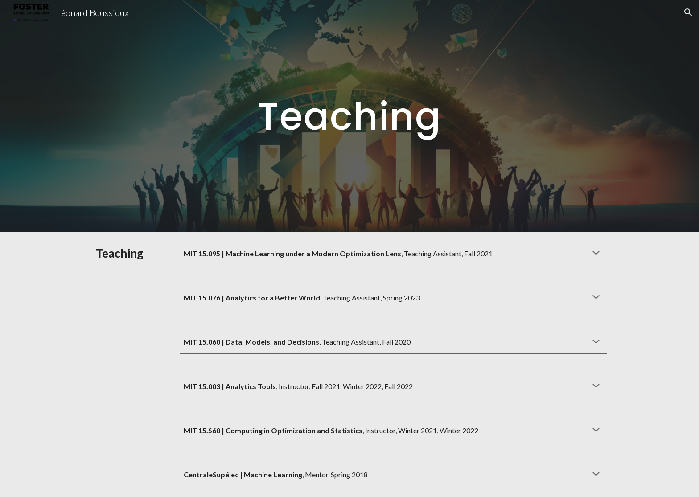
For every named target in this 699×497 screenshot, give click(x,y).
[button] (688, 12)
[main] (349, 116)
